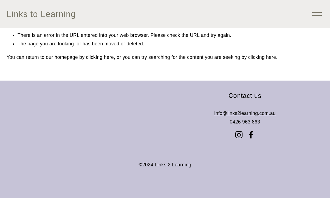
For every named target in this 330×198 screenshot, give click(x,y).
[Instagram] (239, 135)
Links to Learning (41, 14)
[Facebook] (251, 135)
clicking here (100, 57)
